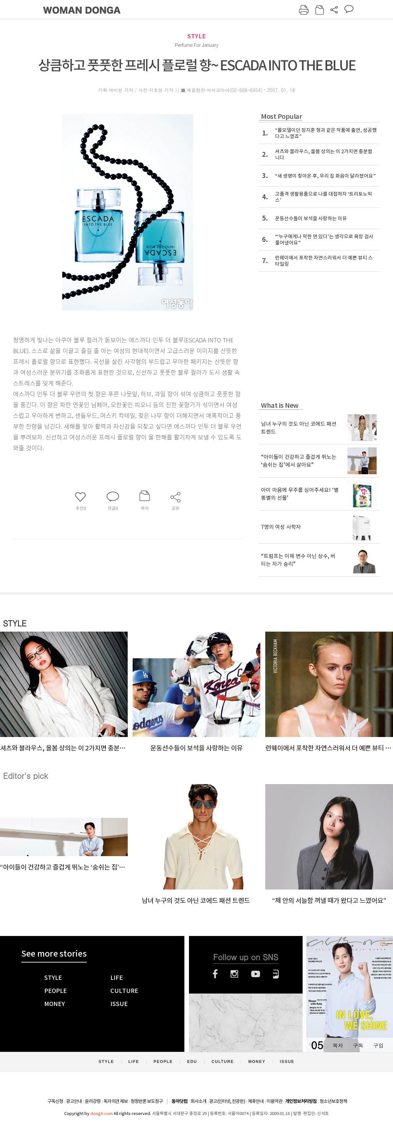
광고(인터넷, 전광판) (227, 1101)
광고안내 (74, 1101)
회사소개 (198, 1101)
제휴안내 (256, 1101)
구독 (358, 1045)
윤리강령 (93, 1101)
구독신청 (55, 1101)
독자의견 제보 (115, 1101)
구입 (378, 1045)
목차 (337, 1045)
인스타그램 (234, 974)
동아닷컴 (179, 1101)
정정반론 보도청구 (147, 1101)
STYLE (196, 36)
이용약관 (274, 1101)
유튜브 (255, 974)
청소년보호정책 (333, 1101)
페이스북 (215, 974)
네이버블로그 (276, 974)
